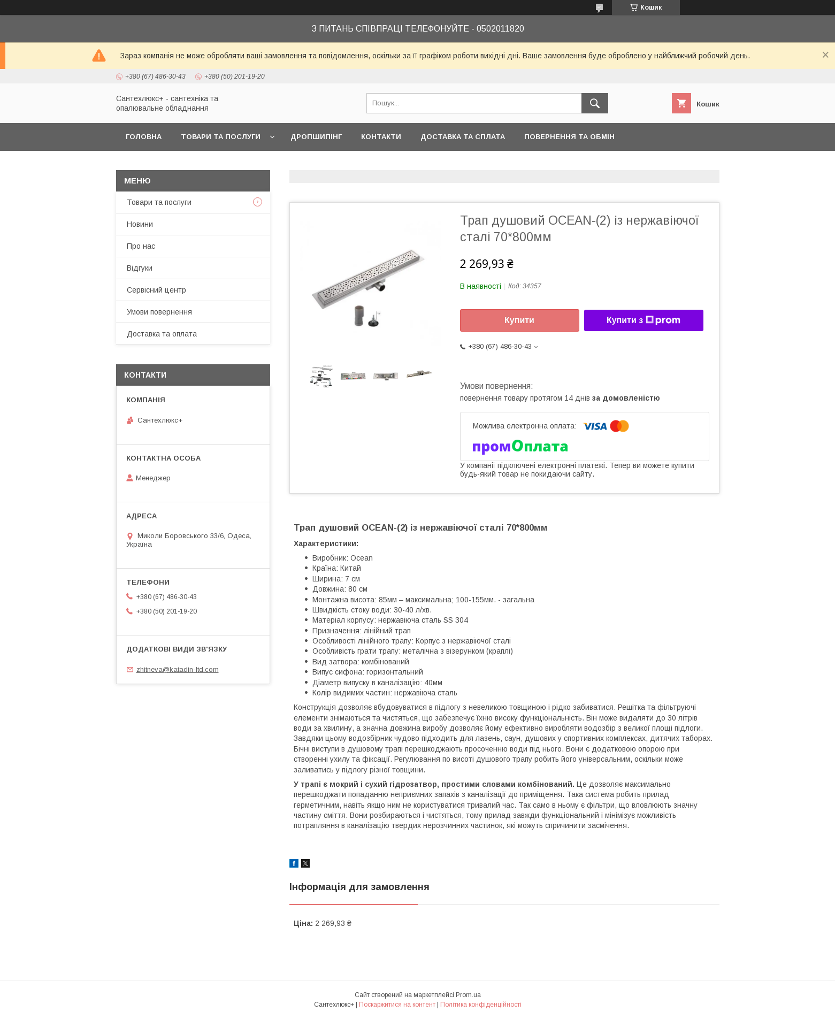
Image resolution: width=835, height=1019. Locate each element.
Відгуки (139, 268)
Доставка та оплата (162, 334)
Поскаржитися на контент (397, 1004)
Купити (519, 320)
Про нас (141, 246)
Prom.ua (468, 995)
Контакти (381, 137)
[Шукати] (594, 103)
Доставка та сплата (462, 137)
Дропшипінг (316, 137)
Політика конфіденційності (481, 1004)
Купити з (643, 320)
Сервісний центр (156, 290)
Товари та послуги (221, 137)
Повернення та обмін (569, 137)
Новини (140, 224)
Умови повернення (159, 312)
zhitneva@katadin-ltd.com (177, 669)
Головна (144, 137)
